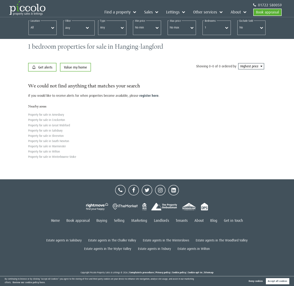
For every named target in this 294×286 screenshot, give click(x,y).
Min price (140, 20)
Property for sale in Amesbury (46, 114)
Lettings (177, 12)
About (236, 12)
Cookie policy (179, 272)
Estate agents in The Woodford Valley (222, 240)
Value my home (75, 67)
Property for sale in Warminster (47, 146)
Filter (68, 20)
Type (102, 20)
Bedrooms (210, 20)
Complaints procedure (141, 272)
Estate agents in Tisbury (154, 249)
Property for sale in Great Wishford (49, 125)
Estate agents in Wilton (194, 249)
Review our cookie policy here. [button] (29, 282)
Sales (154, 12)
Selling (119, 220)
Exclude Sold (246, 20)
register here (148, 96)
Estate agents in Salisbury (64, 240)
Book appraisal (267, 12)
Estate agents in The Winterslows (166, 240)
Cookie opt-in (195, 272)
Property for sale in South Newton (48, 141)
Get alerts (42, 67)
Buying (101, 220)
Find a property (124, 12)
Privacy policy (162, 272)
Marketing (139, 220)
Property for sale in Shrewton (46, 136)
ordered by (229, 66)
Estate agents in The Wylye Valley (107, 249)
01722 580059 (267, 5)
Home (55, 220)
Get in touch (233, 220)
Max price (175, 20)
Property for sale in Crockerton (46, 120)
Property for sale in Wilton (44, 151)
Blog (213, 220)
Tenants (182, 220)
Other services (207, 12)
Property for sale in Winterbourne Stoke (52, 157)
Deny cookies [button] (256, 281)
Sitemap (208, 272)
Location (35, 20)
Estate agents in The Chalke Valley (112, 240)
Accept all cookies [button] (277, 281)
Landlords (161, 220)
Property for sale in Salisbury (45, 130)
